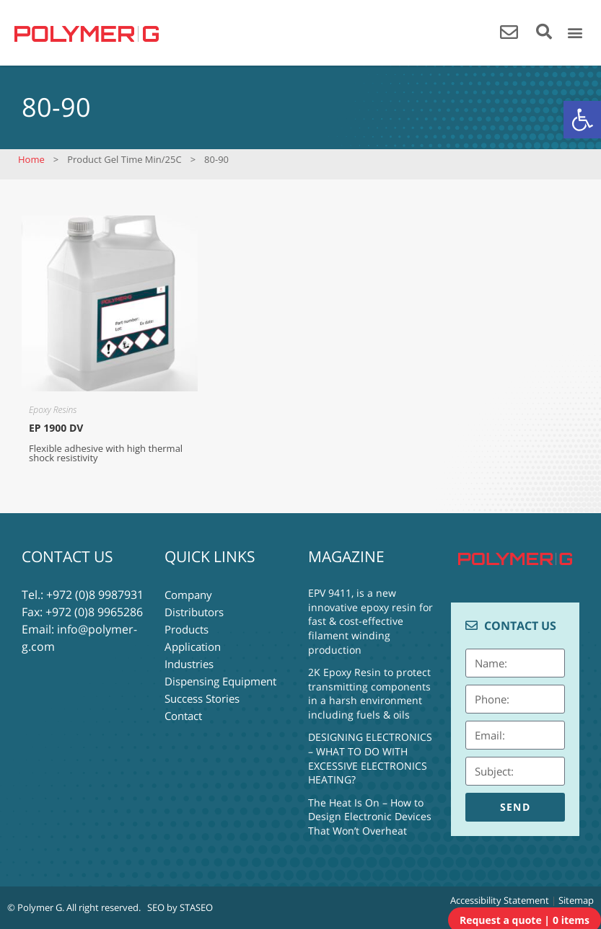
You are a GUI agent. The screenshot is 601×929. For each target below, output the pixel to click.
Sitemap (576, 900)
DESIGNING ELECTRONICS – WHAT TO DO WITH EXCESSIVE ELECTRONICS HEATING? (370, 758)
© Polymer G (34, 907)
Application (192, 646)
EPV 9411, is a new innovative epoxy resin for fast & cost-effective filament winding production (370, 621)
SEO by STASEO (180, 907)
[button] (582, 119)
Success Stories (202, 698)
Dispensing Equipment (220, 681)
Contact (183, 715)
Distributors (194, 612)
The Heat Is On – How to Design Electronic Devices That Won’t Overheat (369, 816)
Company (188, 594)
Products (186, 629)
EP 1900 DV (56, 428)
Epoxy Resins (52, 410)
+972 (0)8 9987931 (95, 595)
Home (31, 159)
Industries (189, 664)
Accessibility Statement (499, 900)
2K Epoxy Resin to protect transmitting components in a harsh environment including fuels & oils (369, 693)
